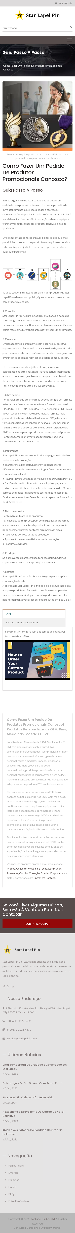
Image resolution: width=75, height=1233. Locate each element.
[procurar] (69, 27)
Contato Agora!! (37, 923)
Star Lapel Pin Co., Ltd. (42, 1218)
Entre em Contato (18, 1201)
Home (16, 61)
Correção (34, 873)
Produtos (13, 1179)
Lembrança (54, 868)
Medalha (33, 868)
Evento (12, 1186)
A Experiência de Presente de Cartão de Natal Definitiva (33, 1114)
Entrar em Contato (44, 877)
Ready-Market (52, 1228)
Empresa (13, 1172)
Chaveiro (21, 868)
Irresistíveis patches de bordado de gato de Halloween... (32, 1132)
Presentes (12, 873)
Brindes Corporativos (53, 873)
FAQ (26, 61)
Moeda (11, 868)
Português (65, 3)
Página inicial (16, 1165)
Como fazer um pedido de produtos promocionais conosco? (32, 67)
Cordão (23, 873)
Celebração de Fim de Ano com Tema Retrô (32, 1083)
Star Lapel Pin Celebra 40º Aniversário (28, 1097)
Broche (43, 868)
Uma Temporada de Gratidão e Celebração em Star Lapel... (35, 1067)
